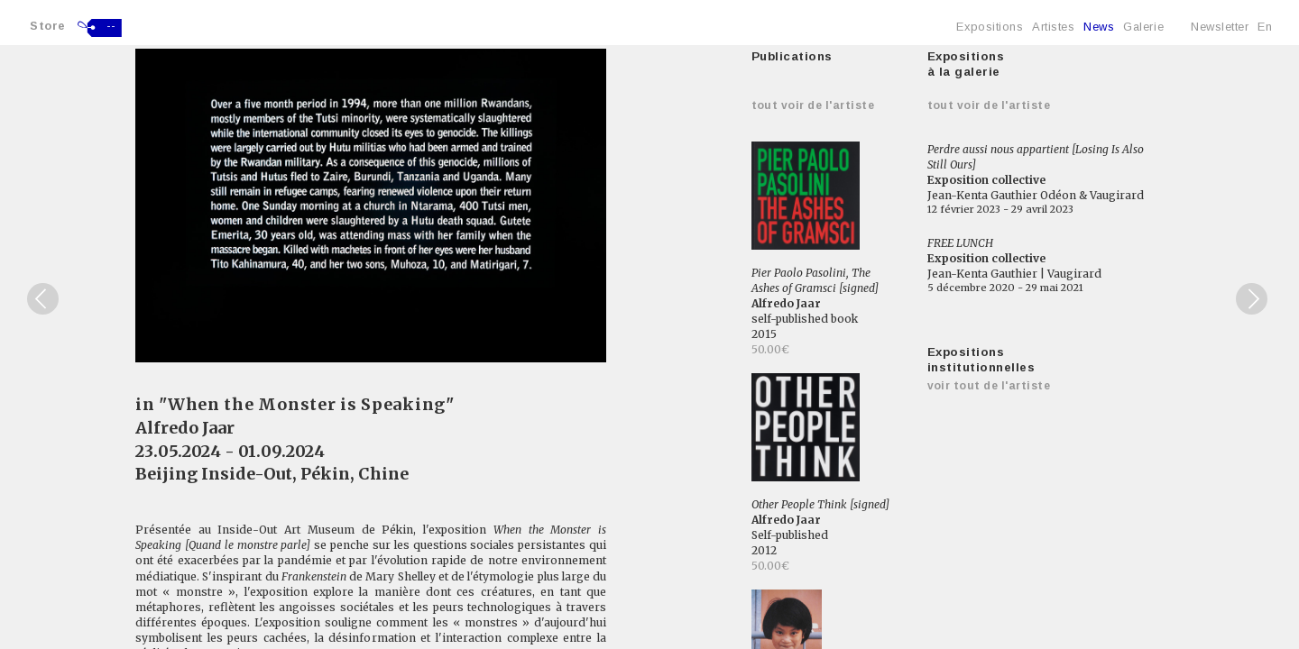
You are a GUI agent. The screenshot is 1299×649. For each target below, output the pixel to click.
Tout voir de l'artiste (813, 105)
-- (111, 26)
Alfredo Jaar (185, 427)
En (1265, 26)
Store (48, 25)
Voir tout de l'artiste (989, 385)
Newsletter (1219, 26)
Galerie (1143, 26)
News (1098, 26)
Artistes (1053, 26)
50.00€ (770, 349)
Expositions (989, 26)
